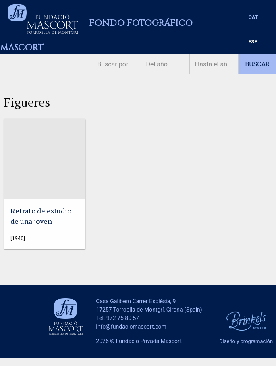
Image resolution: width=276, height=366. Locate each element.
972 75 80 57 (122, 318)
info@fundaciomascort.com (131, 326)
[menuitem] (253, 17)
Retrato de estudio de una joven (40, 215)
